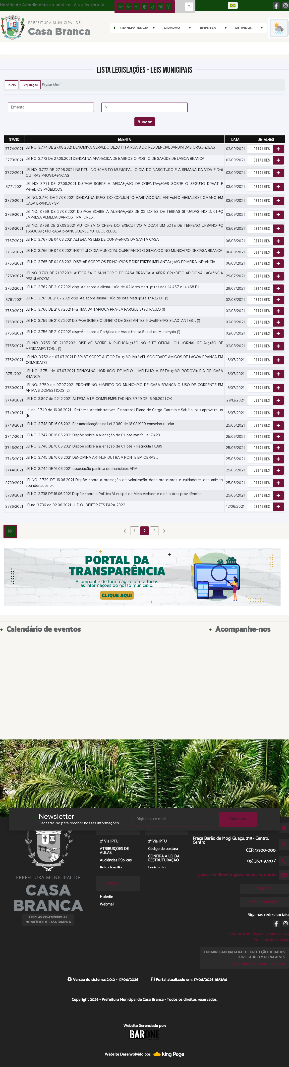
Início (12, 84)
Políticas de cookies (271, 939)
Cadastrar (238, 819)
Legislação (30, 84)
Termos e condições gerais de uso (259, 933)
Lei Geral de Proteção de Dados (257, 963)
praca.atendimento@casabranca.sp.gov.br (237, 875)
